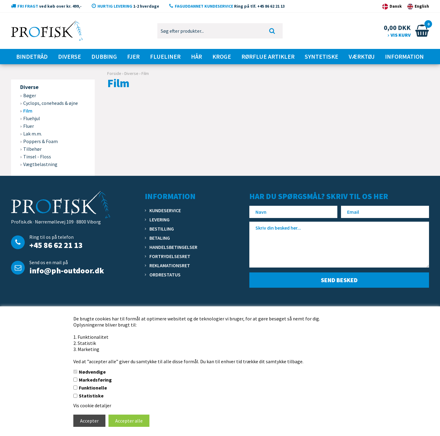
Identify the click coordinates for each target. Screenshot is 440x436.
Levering (159, 219)
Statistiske (91, 396)
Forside (114, 73)
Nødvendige (92, 372)
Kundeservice (165, 210)
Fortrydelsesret (169, 256)
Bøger (29, 95)
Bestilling (161, 229)
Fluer (28, 126)
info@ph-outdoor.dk (66, 270)
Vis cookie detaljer (92, 405)
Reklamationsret (169, 265)
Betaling (159, 238)
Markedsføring (95, 380)
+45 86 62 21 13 (55, 245)
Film (27, 111)
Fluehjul (31, 118)
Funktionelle (93, 388)
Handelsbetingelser (173, 247)
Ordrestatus (165, 275)
